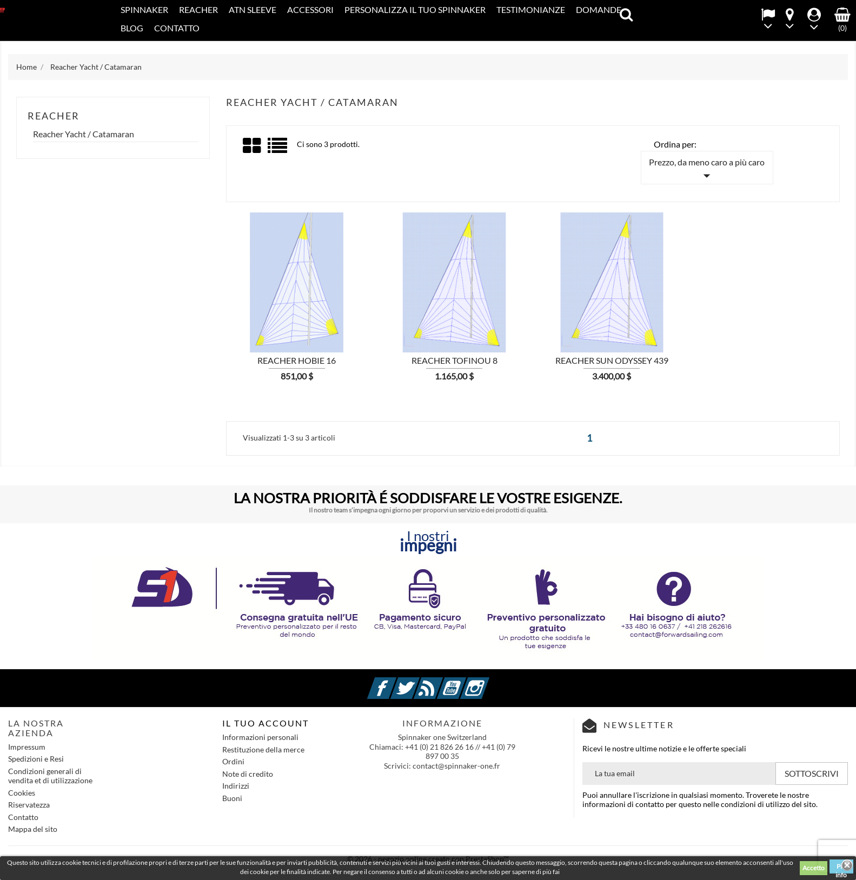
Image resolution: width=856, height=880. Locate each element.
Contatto (177, 28)
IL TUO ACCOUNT (265, 723)
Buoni (232, 798)
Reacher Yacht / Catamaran (83, 134)
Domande (598, 9)
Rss (441, 681)
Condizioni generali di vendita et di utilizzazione (50, 775)
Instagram (487, 681)
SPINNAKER (144, 9)
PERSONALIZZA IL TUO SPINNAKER (415, 9)
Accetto (813, 868)
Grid (252, 146)
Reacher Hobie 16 (296, 360)
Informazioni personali (260, 737)
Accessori (310, 9)
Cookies (21, 792)
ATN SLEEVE (252, 9)
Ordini (233, 761)
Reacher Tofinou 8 (454, 360)
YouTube (464, 681)
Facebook (394, 681)
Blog (132, 28)
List (278, 149)
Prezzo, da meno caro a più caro (707, 170)
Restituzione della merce (263, 749)
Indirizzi (235, 785)
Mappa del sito (32, 829)
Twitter (418, 681)
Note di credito (247, 773)
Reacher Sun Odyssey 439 (611, 360)
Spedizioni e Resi (36, 758)
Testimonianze (530, 9)
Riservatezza (29, 804)
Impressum (26, 746)
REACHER (198, 9)
